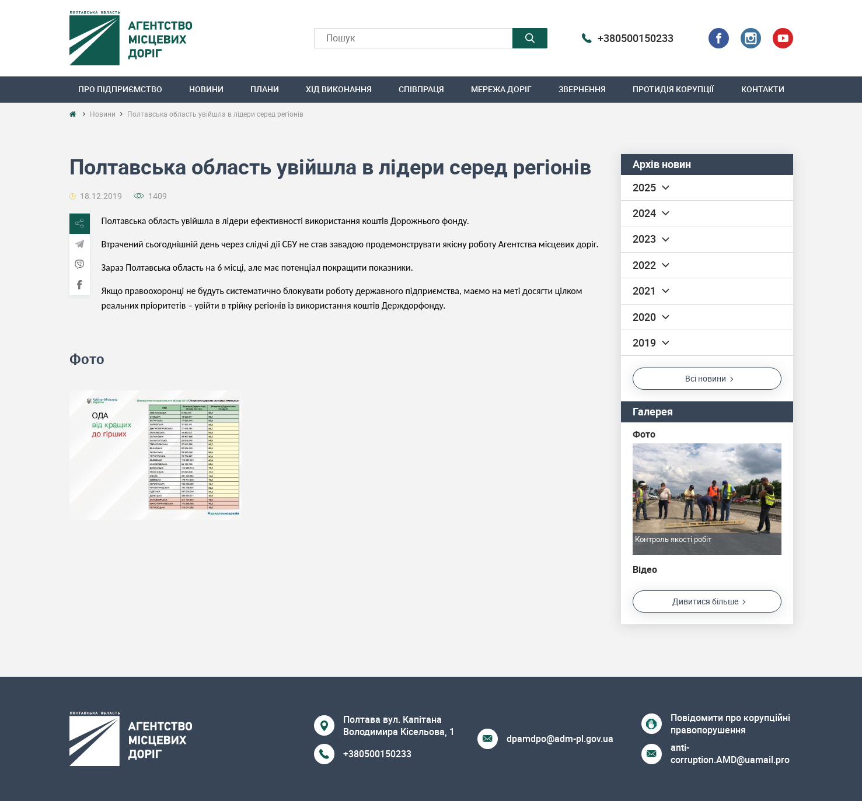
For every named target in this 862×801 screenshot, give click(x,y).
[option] (155, 454)
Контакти (762, 89)
